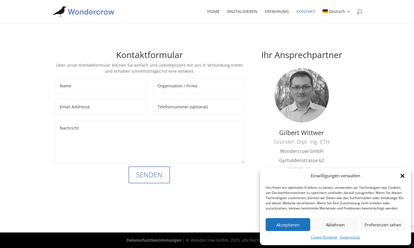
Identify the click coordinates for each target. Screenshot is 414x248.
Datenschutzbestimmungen (153, 240)
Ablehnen (335, 225)
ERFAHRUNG (277, 11)
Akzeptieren (288, 225)
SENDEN (149, 174)
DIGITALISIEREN (242, 11)
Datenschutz (350, 237)
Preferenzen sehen (383, 225)
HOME (213, 11)
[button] (402, 176)
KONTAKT (305, 11)
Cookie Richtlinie (324, 237)
